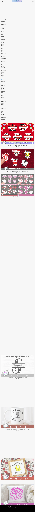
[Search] (30, 1)
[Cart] (33, 1)
